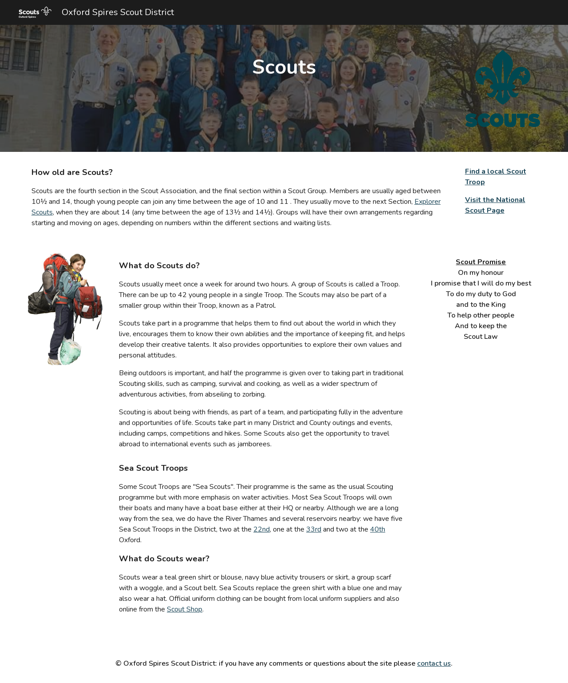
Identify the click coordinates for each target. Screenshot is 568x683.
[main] (284, 67)
